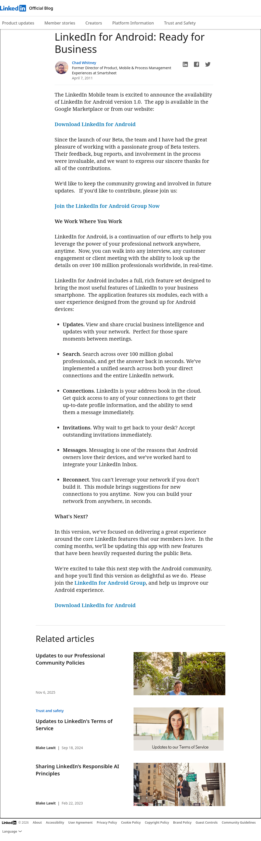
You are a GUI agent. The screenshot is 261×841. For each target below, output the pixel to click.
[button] (185, 64)
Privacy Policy (107, 822)
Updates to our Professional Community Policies (70, 659)
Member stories (59, 23)
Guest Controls (206, 822)
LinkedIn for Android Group (110, 582)
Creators (93, 23)
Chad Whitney (84, 62)
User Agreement (80, 822)
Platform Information (133, 23)
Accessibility (55, 822)
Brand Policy (182, 822)
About (37, 822)
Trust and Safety (180, 23)
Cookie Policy (131, 822)
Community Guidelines (239, 822)
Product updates (18, 23)
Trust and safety (50, 710)
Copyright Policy (157, 822)
